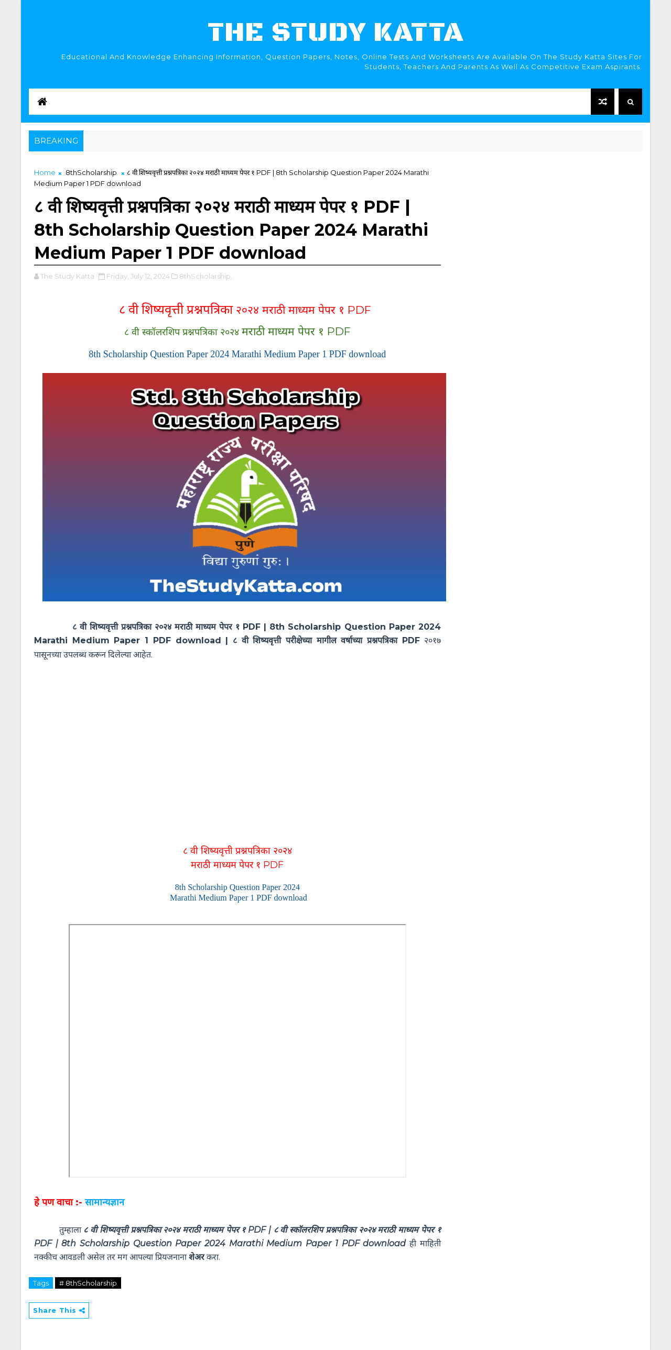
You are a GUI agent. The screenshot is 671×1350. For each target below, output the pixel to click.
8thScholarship (91, 172)
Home (45, 172)
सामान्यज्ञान (104, 1202)
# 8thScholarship (88, 1283)
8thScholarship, (205, 276)
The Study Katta (336, 33)
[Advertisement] (237, 748)
